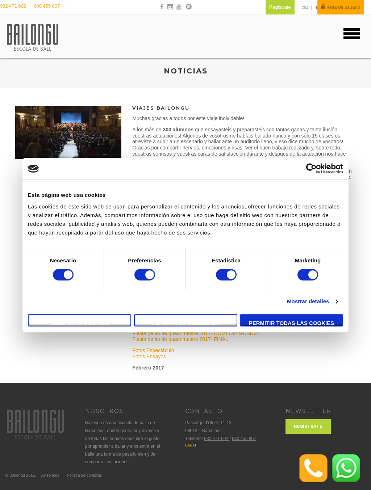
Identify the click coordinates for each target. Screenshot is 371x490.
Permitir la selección (186, 323)
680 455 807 (47, 6)
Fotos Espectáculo (153, 350)
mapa (190, 444)
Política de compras (84, 475)
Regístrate (308, 426)
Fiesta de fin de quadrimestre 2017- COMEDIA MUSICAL (196, 333)
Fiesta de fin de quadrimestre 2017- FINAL (180, 339)
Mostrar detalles (308, 301)
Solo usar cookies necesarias (79, 323)
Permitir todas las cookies (291, 323)
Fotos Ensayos (149, 356)
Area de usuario (340, 7)
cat (305, 7)
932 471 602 (14, 6)
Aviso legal (51, 475)
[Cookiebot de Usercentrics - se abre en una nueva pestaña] (311, 168)
